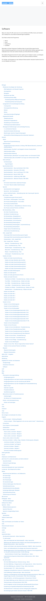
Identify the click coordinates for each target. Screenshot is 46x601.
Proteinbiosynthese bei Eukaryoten (13, 101)
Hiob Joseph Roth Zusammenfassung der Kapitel (16, 235)
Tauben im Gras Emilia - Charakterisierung (15, 335)
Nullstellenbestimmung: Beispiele (11, 488)
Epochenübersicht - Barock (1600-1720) (13, 174)
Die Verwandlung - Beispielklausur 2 (13, 218)
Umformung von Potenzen (9, 494)
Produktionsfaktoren (9, 390)
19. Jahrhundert (7, 538)
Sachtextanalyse (8, 161)
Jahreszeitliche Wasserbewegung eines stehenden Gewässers (19, 135)
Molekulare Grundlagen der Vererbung (12, 87)
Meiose (5, 110)
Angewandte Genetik (8, 116)
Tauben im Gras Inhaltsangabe (11, 308)
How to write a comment (9, 429)
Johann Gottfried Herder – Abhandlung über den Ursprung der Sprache (21, 193)
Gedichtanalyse (6, 143)
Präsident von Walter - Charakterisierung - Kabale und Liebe (19, 287)
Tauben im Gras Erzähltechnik (11, 306)
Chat (3, 406)
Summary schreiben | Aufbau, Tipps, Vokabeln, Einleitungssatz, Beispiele (21, 440)
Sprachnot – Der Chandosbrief (11, 191)
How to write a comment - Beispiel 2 (13, 433)
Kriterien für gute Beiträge (9, 463)
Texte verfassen (7, 159)
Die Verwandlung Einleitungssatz (12, 222)
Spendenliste (6, 515)
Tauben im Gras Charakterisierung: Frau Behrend (17, 331)
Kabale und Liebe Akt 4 (9, 297)
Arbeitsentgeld (7, 396)
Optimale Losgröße (8, 387)
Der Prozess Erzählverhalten (11, 203)
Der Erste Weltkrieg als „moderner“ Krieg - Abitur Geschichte (19, 566)
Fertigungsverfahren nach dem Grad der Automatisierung (18, 379)
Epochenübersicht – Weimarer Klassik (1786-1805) (16, 178)
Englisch (4, 417)
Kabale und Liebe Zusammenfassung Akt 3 (15, 264)
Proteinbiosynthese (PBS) (10, 97)
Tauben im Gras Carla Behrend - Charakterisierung (17, 327)
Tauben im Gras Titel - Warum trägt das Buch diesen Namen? (19, 343)
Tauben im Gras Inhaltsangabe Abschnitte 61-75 (16, 316)
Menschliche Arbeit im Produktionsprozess (13, 394)
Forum (3, 454)
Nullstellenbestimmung (8, 486)
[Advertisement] (23, 15)
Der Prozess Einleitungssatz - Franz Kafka (14, 201)
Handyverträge (6, 362)
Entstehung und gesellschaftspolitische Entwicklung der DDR (19, 586)
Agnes (4, 139)
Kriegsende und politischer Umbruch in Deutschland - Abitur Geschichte (21, 570)
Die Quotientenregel (8, 482)
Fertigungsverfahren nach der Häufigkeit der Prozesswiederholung (20, 383)
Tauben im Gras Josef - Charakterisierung (15, 337)
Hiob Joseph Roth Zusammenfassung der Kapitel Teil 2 (17, 237)
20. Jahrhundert (7, 560)
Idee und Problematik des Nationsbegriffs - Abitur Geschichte (19, 540)
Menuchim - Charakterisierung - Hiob (14, 249)
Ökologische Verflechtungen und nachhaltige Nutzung (16, 126)
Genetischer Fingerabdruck (10, 120)
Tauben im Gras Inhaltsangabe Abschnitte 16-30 (16, 310)
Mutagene (6, 93)
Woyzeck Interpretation (9, 352)
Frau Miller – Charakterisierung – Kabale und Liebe (17, 281)
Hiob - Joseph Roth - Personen (11, 241)
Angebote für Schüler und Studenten (11, 360)
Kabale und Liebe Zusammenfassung (13, 258)
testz (3, 519)
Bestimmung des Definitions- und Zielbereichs (14, 473)
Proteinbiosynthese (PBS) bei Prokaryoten (15, 99)
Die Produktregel (7, 479)
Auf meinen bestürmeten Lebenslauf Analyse (15, 182)
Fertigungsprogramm (9, 377)
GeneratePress (29, 599)
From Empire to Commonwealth (11, 425)
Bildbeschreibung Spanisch (9, 507)
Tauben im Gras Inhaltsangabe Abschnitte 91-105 (17, 320)
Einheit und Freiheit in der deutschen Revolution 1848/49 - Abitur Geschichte (22, 546)
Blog (3, 371)
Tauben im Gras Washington (12, 341)
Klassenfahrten (5, 465)
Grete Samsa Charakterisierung (11, 231)
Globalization (6, 427)
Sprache (5, 187)
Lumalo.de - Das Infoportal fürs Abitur (11, 469)
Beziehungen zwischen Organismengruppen (15, 133)
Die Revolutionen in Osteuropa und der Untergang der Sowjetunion (20, 588)
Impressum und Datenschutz (9, 456)
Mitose (5, 112)
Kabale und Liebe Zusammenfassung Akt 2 (15, 262)
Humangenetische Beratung (11, 108)
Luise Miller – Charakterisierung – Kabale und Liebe (17, 285)
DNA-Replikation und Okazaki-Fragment (13, 89)
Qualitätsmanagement (9, 392)
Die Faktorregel (6, 475)
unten (3, 530)
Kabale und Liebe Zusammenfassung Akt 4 (15, 266)
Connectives (6, 423)
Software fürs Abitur (7, 502)
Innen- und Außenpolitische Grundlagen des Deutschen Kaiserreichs (20, 548)
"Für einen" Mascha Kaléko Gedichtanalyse (14, 185)
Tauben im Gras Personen (10, 325)
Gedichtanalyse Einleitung (10, 153)
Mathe (3, 471)
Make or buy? (7, 385)
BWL (3, 373)
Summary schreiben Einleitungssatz (12, 450)
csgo (3, 410)
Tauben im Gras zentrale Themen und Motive (15, 346)
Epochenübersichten (8, 166)
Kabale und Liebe (7, 256)
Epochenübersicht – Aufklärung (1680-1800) (14, 176)
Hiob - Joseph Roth (7, 233)
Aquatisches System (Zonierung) (12, 131)
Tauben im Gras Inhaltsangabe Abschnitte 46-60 (16, 314)
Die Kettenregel (7, 477)
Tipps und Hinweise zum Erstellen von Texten (13, 521)
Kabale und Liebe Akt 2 (9, 293)
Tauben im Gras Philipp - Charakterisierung (15, 339)
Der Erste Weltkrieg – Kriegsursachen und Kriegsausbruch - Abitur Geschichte (23, 564)
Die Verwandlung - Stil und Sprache (12, 220)
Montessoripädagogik (8, 500)
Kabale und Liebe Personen (10, 277)
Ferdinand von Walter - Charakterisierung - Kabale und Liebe (20, 279)
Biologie (4, 85)
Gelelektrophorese (8, 118)
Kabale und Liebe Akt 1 (9, 291)
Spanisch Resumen (7, 509)
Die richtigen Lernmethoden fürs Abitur (11, 415)
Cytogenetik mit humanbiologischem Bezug (13, 103)
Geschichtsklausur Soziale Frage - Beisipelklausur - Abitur (19, 554)
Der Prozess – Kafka (7, 195)
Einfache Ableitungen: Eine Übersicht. (12, 484)
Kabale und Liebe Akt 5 (9, 300)
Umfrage (4, 528)
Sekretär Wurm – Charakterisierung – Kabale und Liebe (18, 289)
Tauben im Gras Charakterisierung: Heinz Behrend (17, 333)
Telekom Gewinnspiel (7, 517)
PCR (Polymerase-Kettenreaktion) (12, 124)
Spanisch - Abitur (6, 505)
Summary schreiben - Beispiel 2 (11, 448)
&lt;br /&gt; (11, 71)
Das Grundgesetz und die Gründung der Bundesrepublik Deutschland (21, 584)
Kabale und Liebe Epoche (10, 272)
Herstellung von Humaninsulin (11, 122)
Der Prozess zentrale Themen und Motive (14, 208)
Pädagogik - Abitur (6, 498)
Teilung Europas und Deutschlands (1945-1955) (15, 582)
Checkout (4, 408)
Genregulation (7, 91)
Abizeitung (4, 358)
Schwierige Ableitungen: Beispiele (11, 490)
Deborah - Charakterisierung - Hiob (13, 243)
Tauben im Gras (7, 302)
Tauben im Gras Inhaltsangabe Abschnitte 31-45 (16, 312)
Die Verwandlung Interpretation (12, 226)
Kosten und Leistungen (9, 402)
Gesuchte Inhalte (7, 461)
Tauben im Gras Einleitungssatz (11, 304)
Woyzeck (5, 348)
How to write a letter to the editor (11, 438)
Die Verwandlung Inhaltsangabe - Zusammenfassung (17, 224)
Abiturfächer (5, 356)
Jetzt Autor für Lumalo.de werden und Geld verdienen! (15, 459)
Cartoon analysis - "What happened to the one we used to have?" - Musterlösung (23, 421)
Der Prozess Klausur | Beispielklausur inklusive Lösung (17, 205)
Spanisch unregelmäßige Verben (11, 511)
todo (3, 523)
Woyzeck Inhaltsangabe (9, 350)
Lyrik (4, 180)
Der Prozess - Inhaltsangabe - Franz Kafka (14, 199)
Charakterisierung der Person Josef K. (13, 197)
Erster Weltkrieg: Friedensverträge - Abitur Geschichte (17, 572)
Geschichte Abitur (6, 534)
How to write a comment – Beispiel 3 (13, 436)
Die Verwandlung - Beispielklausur (12, 216)
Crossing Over (7, 106)
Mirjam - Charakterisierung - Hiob (13, 251)
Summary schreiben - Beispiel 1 (11, 446)
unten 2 (4, 532)
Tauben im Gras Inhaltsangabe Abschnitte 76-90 (16, 318)
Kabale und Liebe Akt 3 (9, 295)
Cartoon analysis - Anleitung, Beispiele (12, 419)
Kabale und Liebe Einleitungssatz (12, 270)
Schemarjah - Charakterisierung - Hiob (14, 254)
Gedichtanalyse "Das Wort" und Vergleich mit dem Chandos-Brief (20, 149)
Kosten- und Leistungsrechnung (11, 400)
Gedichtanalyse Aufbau (9, 151)
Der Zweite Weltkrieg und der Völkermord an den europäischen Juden (21, 580)
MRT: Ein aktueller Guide (30, 596)
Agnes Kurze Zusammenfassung (12, 141)
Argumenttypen (9, 164)
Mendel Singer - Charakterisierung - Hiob (15, 247)
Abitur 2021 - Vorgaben (7, 354)
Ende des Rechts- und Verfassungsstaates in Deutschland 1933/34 (20, 578)
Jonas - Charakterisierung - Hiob (13, 245)
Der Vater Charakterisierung (11, 212)
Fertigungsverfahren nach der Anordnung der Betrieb (17, 381)
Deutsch (4, 137)
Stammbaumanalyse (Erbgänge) (12, 114)
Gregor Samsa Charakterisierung (12, 228)
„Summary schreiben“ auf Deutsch (12, 442)
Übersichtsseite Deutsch (8, 525)
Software (5, 367)
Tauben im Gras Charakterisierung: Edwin (15, 329)
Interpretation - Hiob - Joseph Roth (12, 239)
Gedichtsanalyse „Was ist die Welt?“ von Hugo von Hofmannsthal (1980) (21, 157)
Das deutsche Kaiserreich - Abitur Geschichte (14, 536)
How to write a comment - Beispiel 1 (13, 431)
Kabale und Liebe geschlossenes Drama (13, 274)
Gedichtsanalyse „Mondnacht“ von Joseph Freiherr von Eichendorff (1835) (22, 155)
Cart (3, 404)
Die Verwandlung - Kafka (9, 210)
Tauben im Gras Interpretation (11, 323)
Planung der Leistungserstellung (11, 375)
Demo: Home (5, 413)
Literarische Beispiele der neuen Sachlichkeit (13, 467)
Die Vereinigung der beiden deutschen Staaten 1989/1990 (18, 590)
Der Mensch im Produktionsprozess (12, 398)
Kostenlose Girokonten (8, 364)
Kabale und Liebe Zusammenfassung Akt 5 (15, 268)
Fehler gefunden (6, 452)
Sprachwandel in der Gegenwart (12, 189)
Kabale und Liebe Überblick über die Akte (15, 260)
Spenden (4, 513)
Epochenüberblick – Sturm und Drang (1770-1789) (16, 172)
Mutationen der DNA (9, 95)
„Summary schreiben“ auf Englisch (12, 444)
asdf (3, 369)
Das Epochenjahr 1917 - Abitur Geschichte (14, 568)
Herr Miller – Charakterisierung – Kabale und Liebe (17, 283)
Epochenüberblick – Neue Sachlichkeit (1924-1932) (16, 168)
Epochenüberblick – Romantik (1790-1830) (14, 170)
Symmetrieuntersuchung (9, 492)
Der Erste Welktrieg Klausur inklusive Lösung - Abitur (17, 562)
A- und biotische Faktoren (10, 129)
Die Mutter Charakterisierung (11, 214)
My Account (5, 496)
